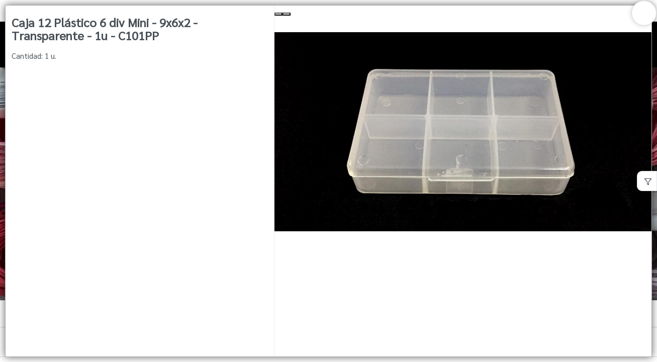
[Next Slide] (287, 14)
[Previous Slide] (278, 14)
